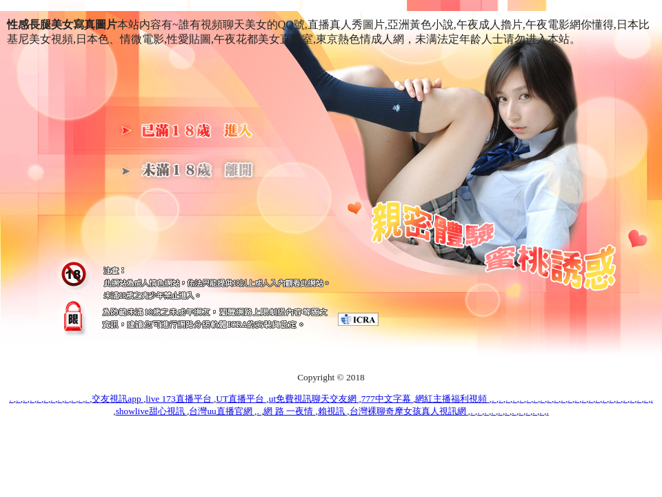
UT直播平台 (241, 398)
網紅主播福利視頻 (452, 398)
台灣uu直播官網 (221, 411)
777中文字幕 (387, 398)
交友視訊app (117, 398)
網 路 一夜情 (289, 411)
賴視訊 (332, 411)
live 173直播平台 (180, 398)
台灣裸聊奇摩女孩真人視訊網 (409, 411)
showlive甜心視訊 (151, 411)
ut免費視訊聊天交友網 (314, 398)
